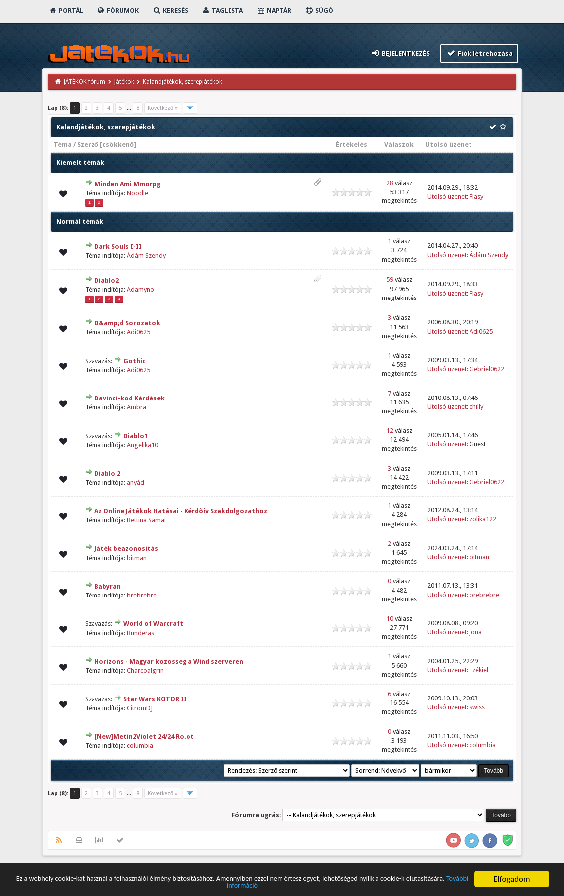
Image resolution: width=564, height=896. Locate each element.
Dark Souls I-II (118, 246)
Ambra (136, 407)
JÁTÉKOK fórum (84, 81)
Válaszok (399, 144)
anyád (135, 482)
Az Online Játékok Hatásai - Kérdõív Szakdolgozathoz (180, 511)
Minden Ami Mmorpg (127, 184)
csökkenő (118, 144)
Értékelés (351, 144)
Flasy (476, 196)
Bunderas (140, 633)
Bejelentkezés (400, 53)
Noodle (137, 193)
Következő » (163, 108)
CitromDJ (140, 708)
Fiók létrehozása (479, 53)
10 (389, 618)
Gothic (134, 361)
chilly (476, 406)
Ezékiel (479, 670)
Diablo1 (135, 436)
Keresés (170, 10)
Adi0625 (138, 332)
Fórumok (117, 10)
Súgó (319, 10)
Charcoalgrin (145, 670)
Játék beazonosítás (126, 548)
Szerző (87, 144)
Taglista (222, 10)
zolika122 (483, 519)
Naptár (273, 10)
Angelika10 (142, 445)
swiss (477, 707)
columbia (140, 745)
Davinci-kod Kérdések (129, 398)
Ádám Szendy (146, 255)
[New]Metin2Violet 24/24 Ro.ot (144, 736)
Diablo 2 (107, 473)
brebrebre (142, 595)
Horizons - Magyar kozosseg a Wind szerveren (168, 661)
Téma (63, 144)
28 (389, 183)
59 (389, 279)
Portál (65, 10)
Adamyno (140, 289)
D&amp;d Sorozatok (127, 323)
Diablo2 (106, 280)
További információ (281, 887)
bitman (137, 558)
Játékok (124, 81)
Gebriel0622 (487, 369)
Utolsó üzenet (448, 144)
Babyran (107, 586)
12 (389, 430)
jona (476, 632)
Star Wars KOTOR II (155, 699)
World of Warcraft (153, 623)
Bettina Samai (146, 520)
